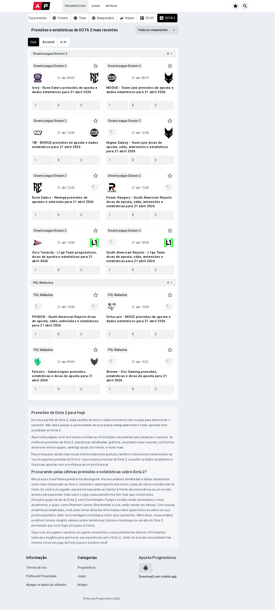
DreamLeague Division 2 (50, 66)
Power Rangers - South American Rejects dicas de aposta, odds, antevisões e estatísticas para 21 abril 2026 (139, 202)
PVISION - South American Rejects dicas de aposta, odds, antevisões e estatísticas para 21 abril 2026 (65, 321)
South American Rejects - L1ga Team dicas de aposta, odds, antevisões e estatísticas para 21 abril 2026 (135, 257)
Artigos (111, 6)
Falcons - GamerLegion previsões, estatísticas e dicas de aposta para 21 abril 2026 (62, 376)
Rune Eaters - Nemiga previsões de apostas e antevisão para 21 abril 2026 (63, 200)
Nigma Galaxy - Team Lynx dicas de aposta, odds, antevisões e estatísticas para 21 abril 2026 (137, 147)
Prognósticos (75, 6)
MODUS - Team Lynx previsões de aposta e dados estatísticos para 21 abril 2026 (139, 90)
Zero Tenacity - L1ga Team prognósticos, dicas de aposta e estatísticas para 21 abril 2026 (64, 257)
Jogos (95, 6)
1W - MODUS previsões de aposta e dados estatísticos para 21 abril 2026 (65, 145)
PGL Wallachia (43, 295)
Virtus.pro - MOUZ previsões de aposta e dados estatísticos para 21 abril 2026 (138, 319)
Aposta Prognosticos (157, 557)
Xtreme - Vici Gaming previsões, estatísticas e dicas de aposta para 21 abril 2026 (136, 376)
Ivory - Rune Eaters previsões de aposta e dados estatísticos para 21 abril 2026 (64, 90)
